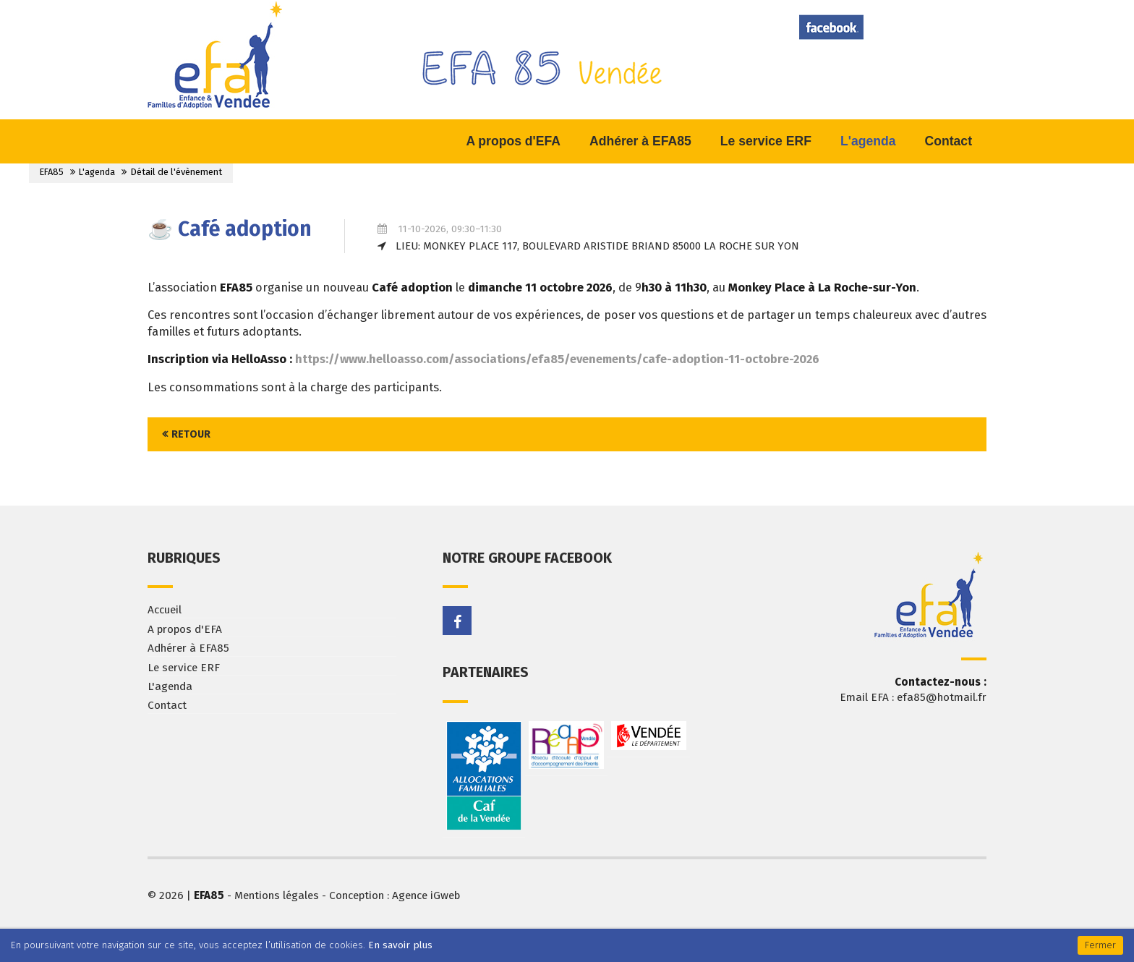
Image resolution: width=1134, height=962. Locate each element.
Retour (190, 434)
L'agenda (97, 171)
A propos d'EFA (185, 629)
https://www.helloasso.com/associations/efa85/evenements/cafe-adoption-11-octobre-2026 (557, 359)
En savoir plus (400, 945)
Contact (167, 705)
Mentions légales (276, 895)
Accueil (165, 609)
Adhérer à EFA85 (188, 648)
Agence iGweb (426, 895)
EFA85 (52, 171)
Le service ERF (184, 667)
